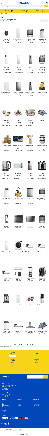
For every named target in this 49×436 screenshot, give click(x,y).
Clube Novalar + (4, 410)
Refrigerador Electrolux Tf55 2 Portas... (18, 305)
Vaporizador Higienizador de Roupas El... (6, 226)
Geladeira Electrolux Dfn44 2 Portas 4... (6, 252)
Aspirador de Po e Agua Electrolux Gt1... (6, 305)
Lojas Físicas (3, 403)
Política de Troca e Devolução (6, 405)
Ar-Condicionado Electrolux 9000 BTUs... (30, 252)
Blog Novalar (3, 411)
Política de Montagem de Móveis (6, 406)
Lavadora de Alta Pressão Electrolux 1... (42, 93)
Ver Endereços (36, 355)
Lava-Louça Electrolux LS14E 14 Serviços (30, 199)
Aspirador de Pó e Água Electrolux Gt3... (18, 199)
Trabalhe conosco (35, 403)
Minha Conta (19, 403)
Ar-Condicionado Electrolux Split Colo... (18, 279)
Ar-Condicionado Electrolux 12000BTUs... (42, 252)
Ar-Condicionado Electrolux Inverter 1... (6, 279)
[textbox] (24, 6)
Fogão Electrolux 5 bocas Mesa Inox (30, 40)
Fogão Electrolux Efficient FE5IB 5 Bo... (42, 67)
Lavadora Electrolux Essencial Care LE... (6, 199)
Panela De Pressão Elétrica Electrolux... (42, 173)
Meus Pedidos (19, 404)
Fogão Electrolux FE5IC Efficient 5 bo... (42, 226)
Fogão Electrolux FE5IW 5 (42, 198)
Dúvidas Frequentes (36, 405)
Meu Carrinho (19, 405)
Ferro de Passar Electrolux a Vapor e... (42, 332)
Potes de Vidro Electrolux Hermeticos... (6, 120)
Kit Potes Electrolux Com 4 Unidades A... (18, 146)
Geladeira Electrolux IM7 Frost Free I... (6, 67)
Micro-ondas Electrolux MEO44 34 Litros (18, 173)
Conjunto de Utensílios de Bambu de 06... (30, 146)
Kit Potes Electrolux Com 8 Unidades (18, 120)
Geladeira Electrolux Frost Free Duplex (18, 67)
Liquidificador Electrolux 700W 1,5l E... (30, 279)
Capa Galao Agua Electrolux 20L (42, 305)
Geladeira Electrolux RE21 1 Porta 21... (18, 40)
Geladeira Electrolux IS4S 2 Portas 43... (18, 93)
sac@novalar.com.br (5, 389)
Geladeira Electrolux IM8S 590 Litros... (30, 173)
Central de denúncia (36, 404)
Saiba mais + (12, 355)
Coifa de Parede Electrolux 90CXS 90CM (30, 332)
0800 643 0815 (6, 383)
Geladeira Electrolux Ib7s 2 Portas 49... (30, 93)
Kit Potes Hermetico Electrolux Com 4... (30, 305)
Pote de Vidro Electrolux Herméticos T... (6, 146)
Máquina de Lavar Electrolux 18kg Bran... (6, 332)
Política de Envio (4, 404)
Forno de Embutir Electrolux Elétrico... (18, 226)
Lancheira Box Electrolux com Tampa (42, 120)
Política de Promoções (5, 409)
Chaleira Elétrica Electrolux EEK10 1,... (6, 173)
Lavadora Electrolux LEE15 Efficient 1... (42, 40)
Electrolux (6, 13)
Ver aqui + (36, 362)
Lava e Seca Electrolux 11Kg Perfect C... (18, 252)
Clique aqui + (12, 362)
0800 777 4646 (6, 386)
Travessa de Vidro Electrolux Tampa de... (30, 120)
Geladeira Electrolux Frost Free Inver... (30, 67)
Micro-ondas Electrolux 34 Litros (30, 226)
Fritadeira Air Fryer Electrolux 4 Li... (42, 279)
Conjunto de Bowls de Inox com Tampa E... (42, 146)
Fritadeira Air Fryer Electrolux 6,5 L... (6, 40)
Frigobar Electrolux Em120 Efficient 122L (6, 93)
